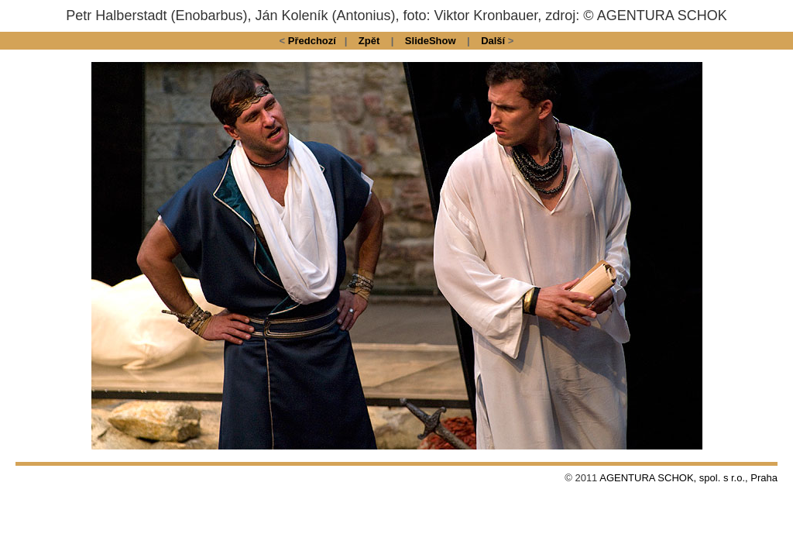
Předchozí (312, 40)
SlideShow (430, 40)
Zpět (369, 40)
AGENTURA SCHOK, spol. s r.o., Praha (688, 478)
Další (493, 40)
